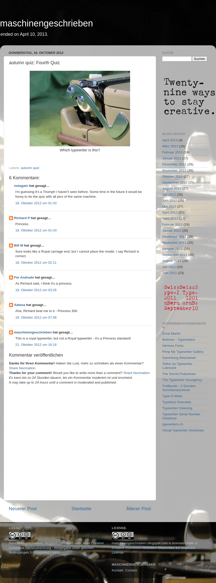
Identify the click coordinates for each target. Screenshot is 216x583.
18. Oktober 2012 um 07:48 (36, 317)
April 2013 (170, 140)
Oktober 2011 (172, 249)
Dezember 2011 (174, 236)
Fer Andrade (24, 277)
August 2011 (171, 261)
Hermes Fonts (173, 346)
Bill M (18, 245)
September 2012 (174, 182)
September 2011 (174, 255)
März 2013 (170, 146)
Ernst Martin (171, 333)
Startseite (81, 508)
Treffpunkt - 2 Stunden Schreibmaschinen (179, 388)
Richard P (22, 218)
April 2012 (170, 212)
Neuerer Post (23, 508)
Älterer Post (138, 508)
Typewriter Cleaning (177, 408)
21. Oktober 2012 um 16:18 (36, 345)
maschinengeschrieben (46, 23)
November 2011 (174, 243)
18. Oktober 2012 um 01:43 (36, 230)
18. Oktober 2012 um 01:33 (36, 203)
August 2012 (171, 188)
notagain (21, 186)
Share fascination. (22, 368)
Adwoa (19, 305)
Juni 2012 (169, 200)
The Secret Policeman (179, 374)
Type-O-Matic (172, 396)
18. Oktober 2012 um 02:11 (36, 262)
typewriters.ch (172, 424)
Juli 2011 (169, 267)
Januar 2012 (171, 230)
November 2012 (174, 170)
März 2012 (170, 218)
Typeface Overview (176, 402)
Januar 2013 (171, 158)
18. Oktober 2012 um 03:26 (36, 290)
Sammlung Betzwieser (179, 358)
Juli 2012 (169, 194)
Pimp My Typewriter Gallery (183, 352)
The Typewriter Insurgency (182, 380)
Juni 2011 (169, 273)
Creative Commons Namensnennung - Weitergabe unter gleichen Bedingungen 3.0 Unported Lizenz (56, 548)
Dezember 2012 (174, 164)
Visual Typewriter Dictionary (183, 430)
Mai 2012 (169, 206)
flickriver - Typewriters (178, 339)
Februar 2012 (172, 224)
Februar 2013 (172, 152)
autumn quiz (30, 168)
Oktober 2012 (172, 176)
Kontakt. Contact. (125, 570)
